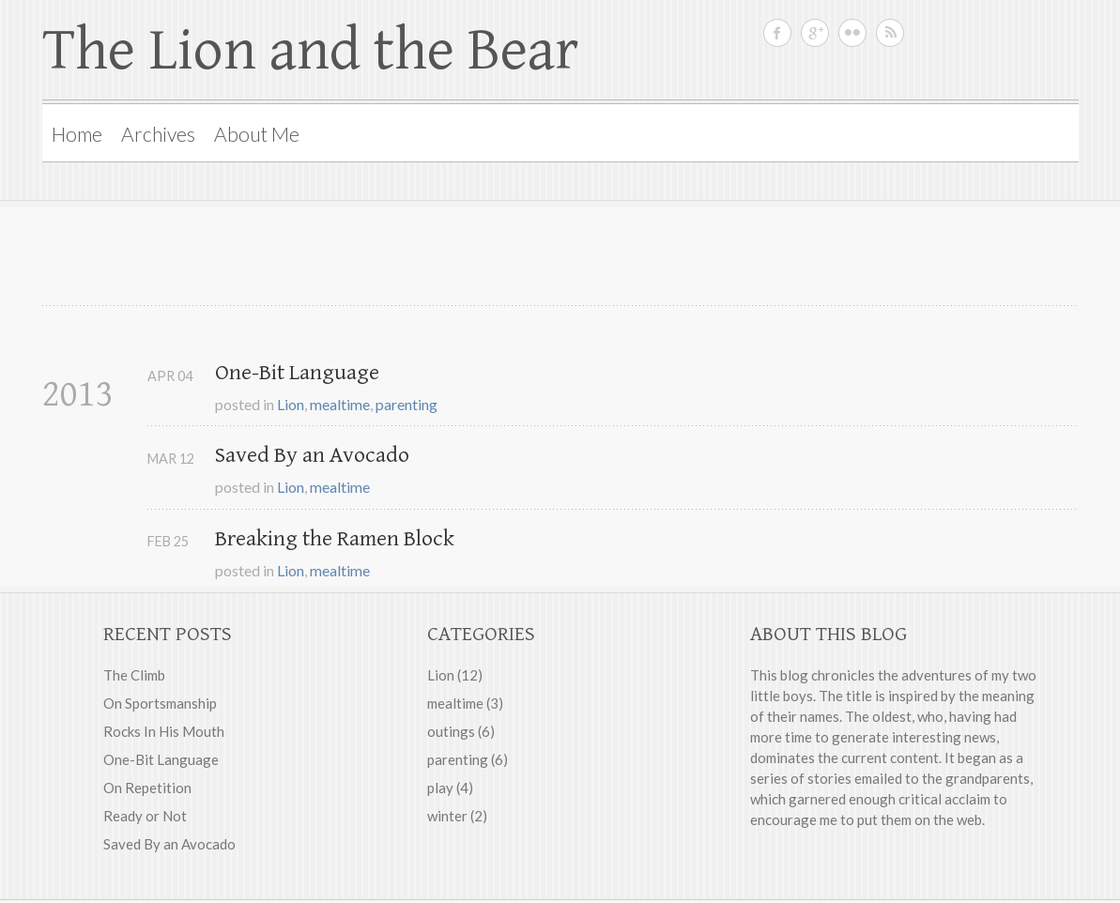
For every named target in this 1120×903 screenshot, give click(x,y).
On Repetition (147, 787)
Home (77, 133)
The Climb (134, 674)
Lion (290, 404)
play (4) (450, 787)
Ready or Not (145, 815)
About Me (256, 133)
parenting (406, 404)
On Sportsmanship (160, 703)
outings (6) (461, 731)
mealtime (340, 404)
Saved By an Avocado (312, 455)
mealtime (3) (465, 703)
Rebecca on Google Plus (815, 33)
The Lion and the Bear (310, 50)
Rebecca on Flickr (852, 33)
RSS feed (890, 33)
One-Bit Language (297, 373)
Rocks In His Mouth (163, 731)
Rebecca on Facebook (777, 33)
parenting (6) (467, 759)
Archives (158, 133)
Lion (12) (455, 674)
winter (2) (457, 815)
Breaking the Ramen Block (334, 539)
